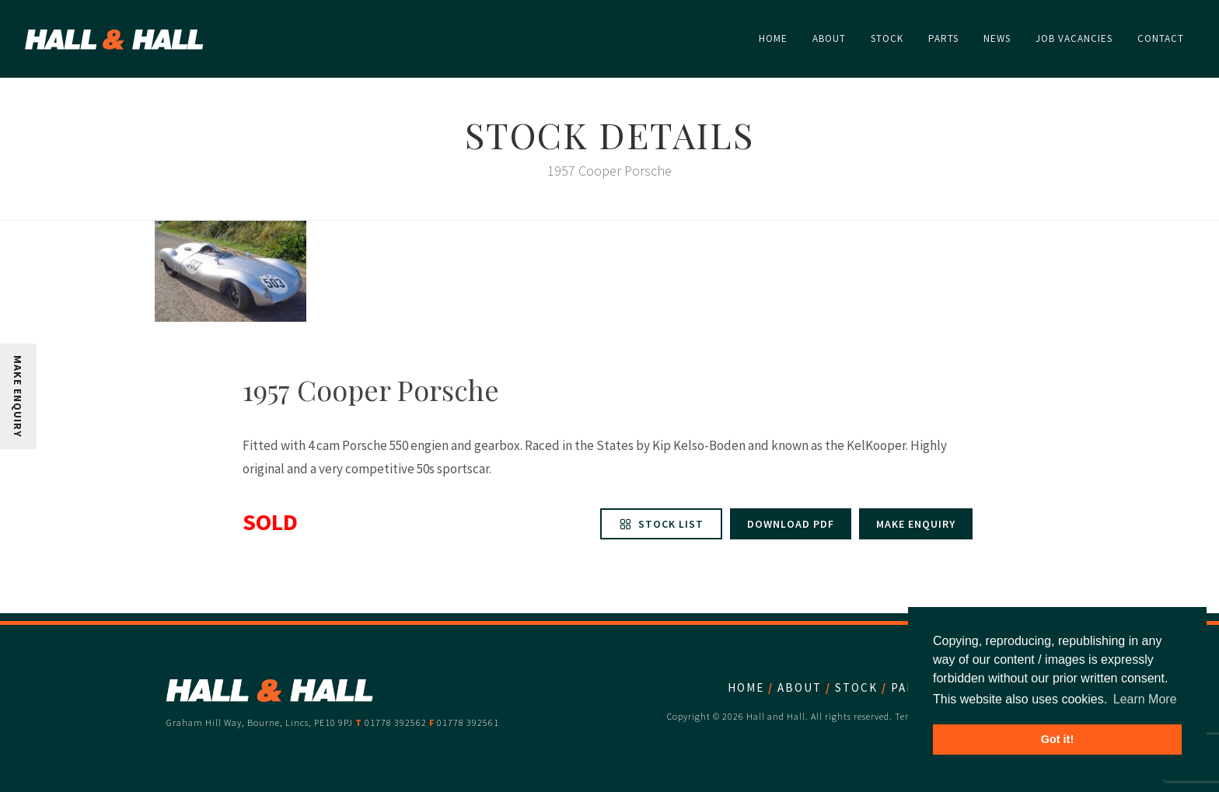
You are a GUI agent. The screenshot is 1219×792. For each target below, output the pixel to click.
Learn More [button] (1145, 699)
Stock (856, 687)
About (799, 687)
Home (746, 687)
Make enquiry (915, 524)
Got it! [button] (1057, 739)
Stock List (661, 524)
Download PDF (790, 524)
